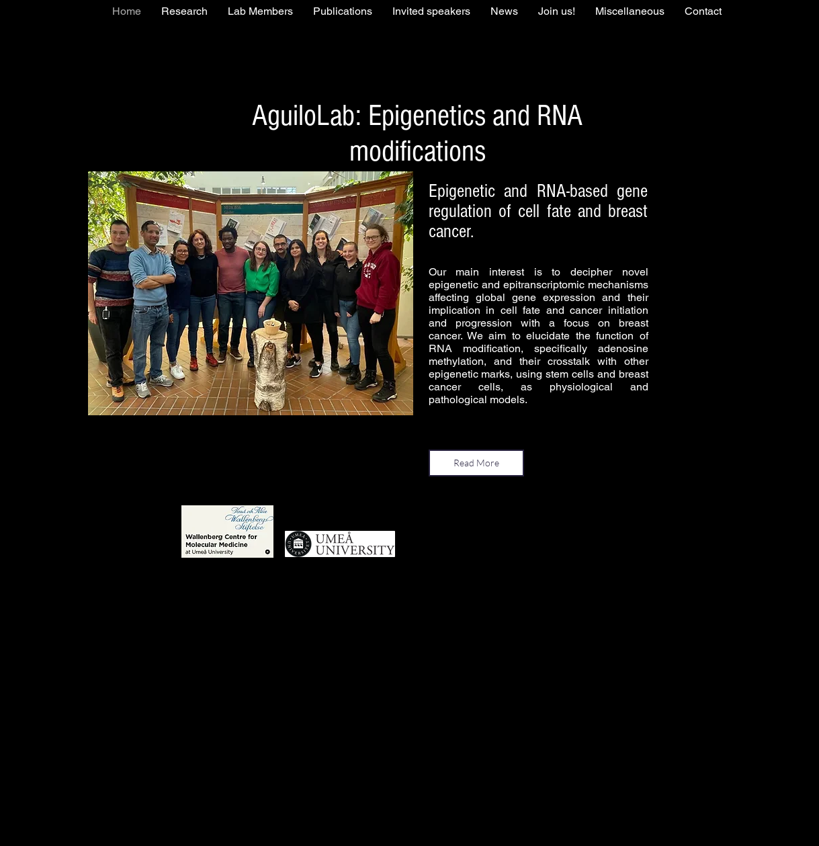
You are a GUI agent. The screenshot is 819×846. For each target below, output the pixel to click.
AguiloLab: (310, 116)
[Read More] (476, 463)
